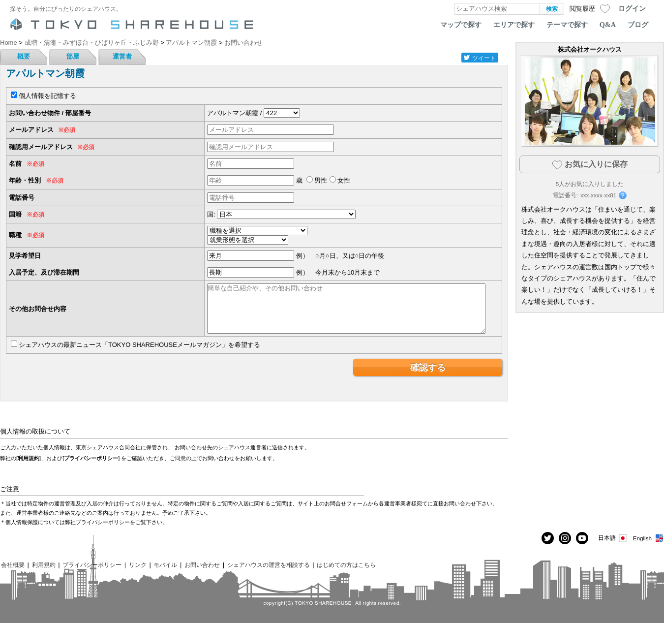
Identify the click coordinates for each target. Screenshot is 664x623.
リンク (138, 564)
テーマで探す (567, 25)
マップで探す (461, 25)
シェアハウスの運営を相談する (268, 564)
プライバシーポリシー (91, 458)
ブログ (638, 25)
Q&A (608, 25)
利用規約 (28, 458)
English (648, 538)
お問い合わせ (202, 564)
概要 (23, 56)
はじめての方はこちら (346, 564)
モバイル (165, 564)
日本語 (613, 538)
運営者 (122, 56)
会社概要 (13, 564)
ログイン (632, 8)
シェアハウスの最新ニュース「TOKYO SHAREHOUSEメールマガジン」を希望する (139, 344)
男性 (320, 180)
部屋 (72, 56)
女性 (343, 180)
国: (211, 214)
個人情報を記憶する (47, 95)
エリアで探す (514, 25)
